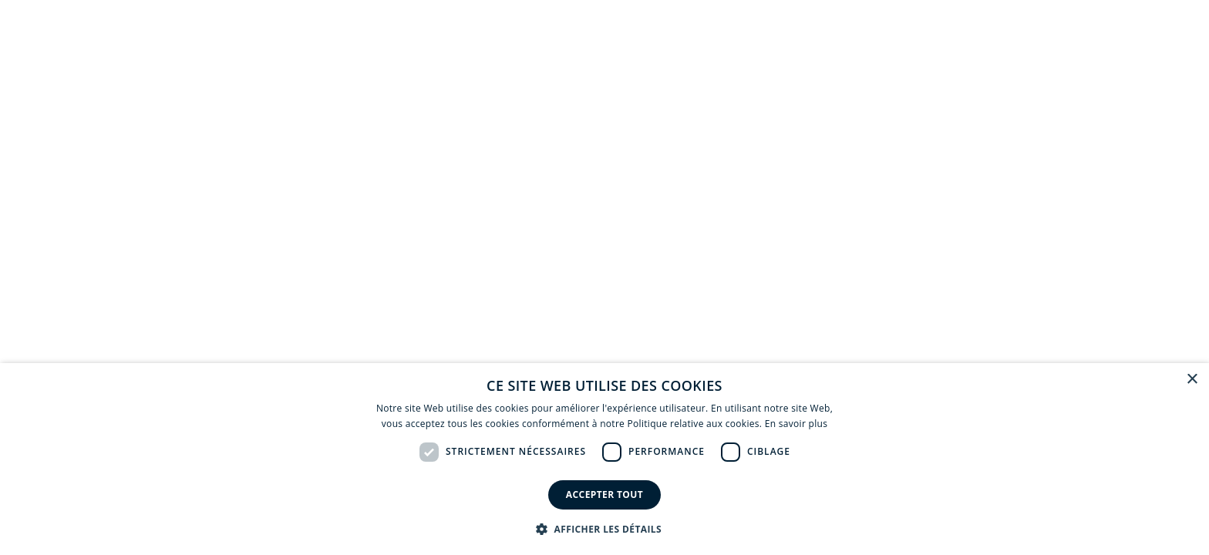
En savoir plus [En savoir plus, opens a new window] (796, 423)
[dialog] (604, 459)
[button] (604, 528)
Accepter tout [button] (604, 494)
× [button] (1191, 379)
